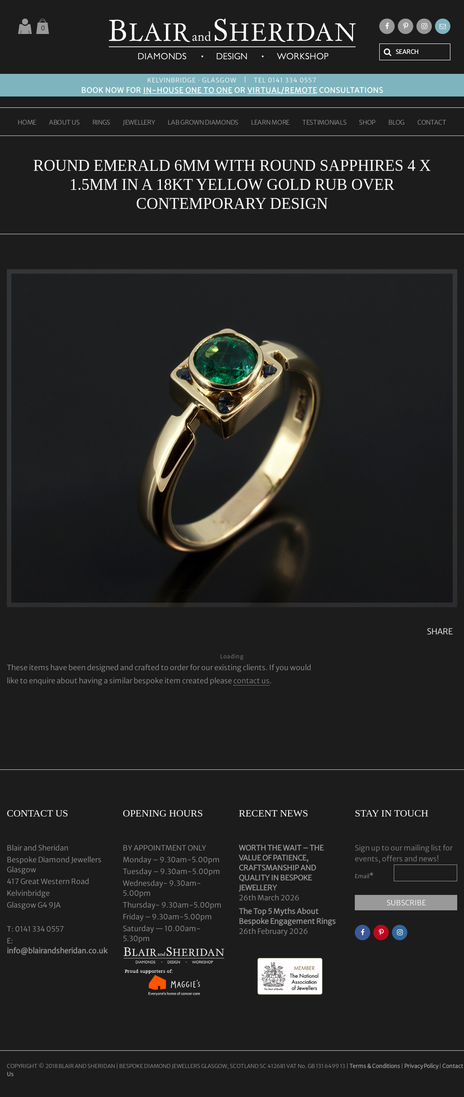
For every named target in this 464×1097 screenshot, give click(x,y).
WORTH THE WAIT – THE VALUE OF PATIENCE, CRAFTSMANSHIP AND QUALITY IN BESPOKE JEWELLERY (281, 867)
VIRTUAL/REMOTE (282, 90)
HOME (27, 122)
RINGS (101, 122)
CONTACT (431, 122)
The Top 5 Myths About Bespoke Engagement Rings (287, 916)
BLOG (396, 122)
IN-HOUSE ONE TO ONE (187, 90)
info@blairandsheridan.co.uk (57, 950)
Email (364, 875)
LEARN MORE (270, 122)
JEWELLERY (139, 122)
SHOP (367, 122)
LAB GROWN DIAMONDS (203, 122)
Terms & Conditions (375, 1066)
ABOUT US (64, 122)
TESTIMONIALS (324, 122)
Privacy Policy (421, 1066)
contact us (251, 680)
